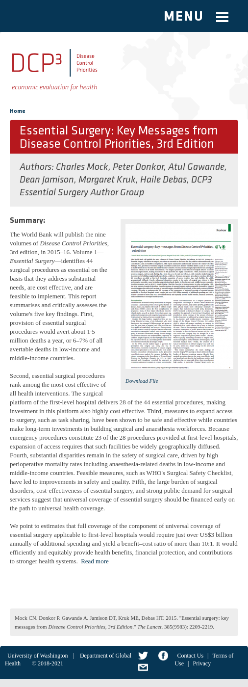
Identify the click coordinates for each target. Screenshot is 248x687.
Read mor (93, 561)
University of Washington (37, 655)
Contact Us (190, 655)
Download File (141, 381)
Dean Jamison (47, 180)
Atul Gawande (196, 167)
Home (17, 111)
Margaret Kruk (107, 180)
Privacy (202, 663)
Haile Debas (163, 180)
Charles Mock (82, 167)
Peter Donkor (138, 167)
